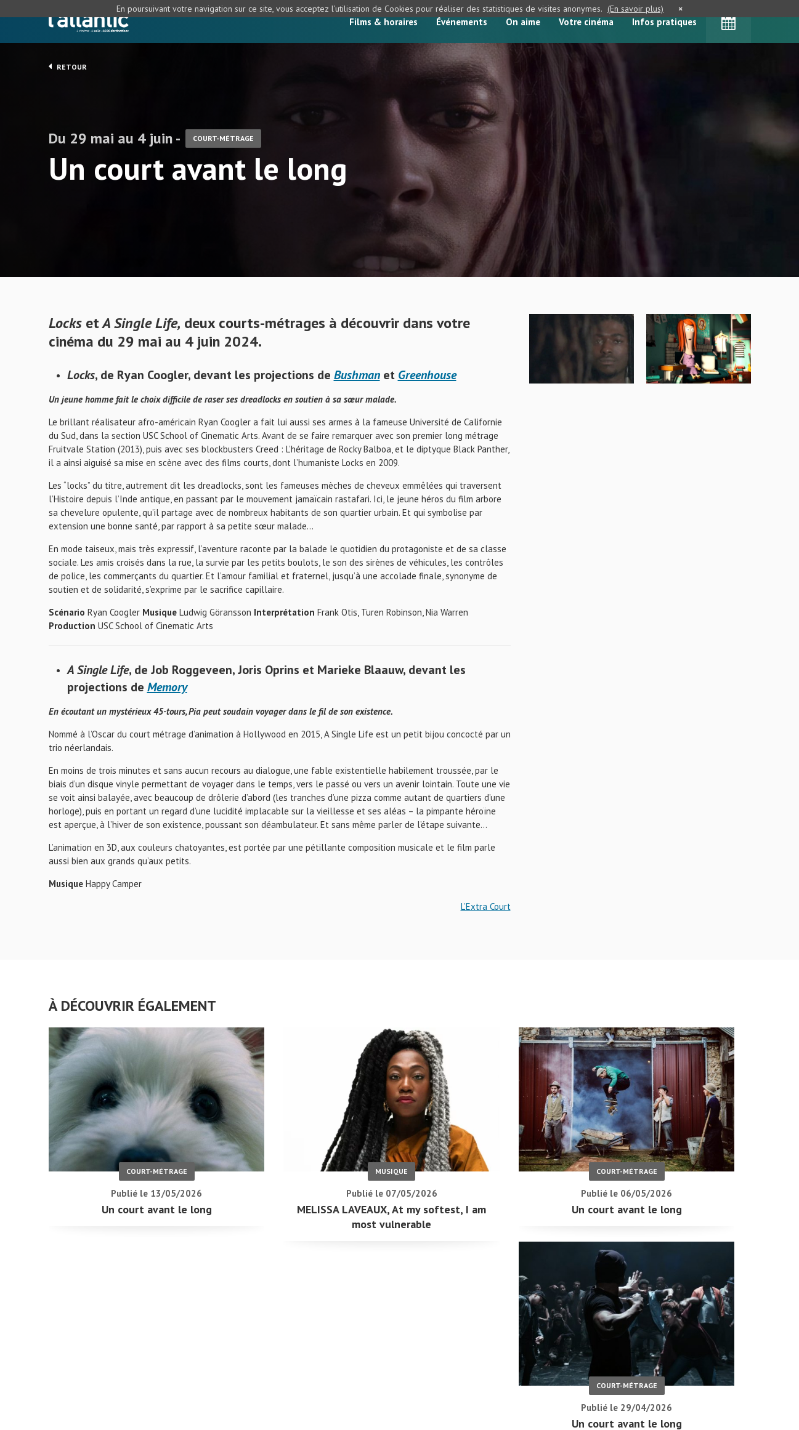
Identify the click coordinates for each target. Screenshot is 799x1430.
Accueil (339, 1345)
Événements (461, 22)
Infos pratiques (664, 22)
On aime (523, 22)
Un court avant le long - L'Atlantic (89, 1324)
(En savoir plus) (635, 8)
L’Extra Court (486, 910)
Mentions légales (83, 1386)
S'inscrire (618, 1375)
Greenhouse (427, 379)
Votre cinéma (586, 22)
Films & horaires (383, 22)
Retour (68, 66)
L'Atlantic (89, 21)
